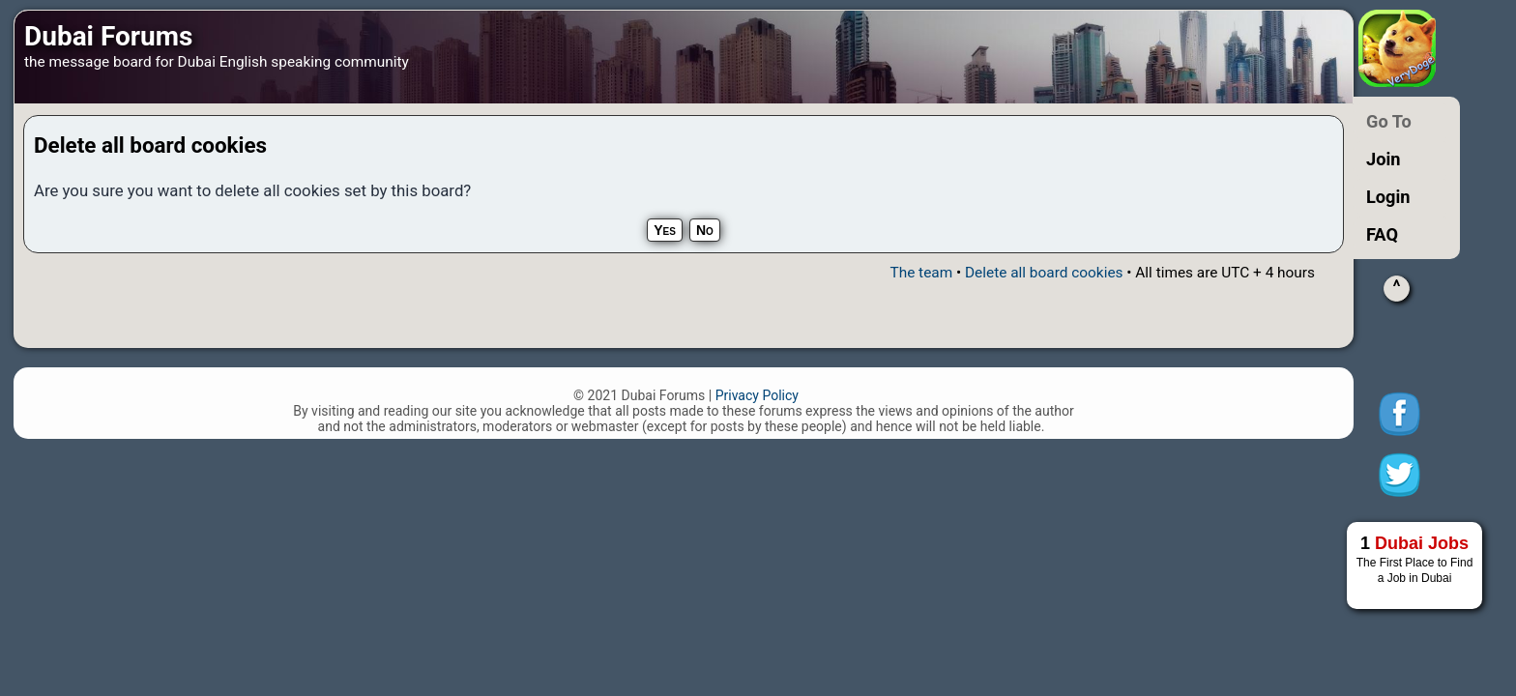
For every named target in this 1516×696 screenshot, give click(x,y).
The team (920, 272)
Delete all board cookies (1043, 272)
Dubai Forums (108, 36)
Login (1388, 197)
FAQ (1382, 234)
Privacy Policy (757, 395)
